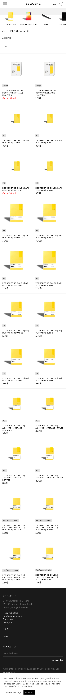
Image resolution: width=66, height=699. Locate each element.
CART (56, 4)
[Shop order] (17, 46)
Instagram (8, 622)
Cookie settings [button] (12, 692)
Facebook (8, 619)
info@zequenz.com (12, 616)
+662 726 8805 (10, 613)
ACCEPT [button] (29, 692)
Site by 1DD (9, 672)
